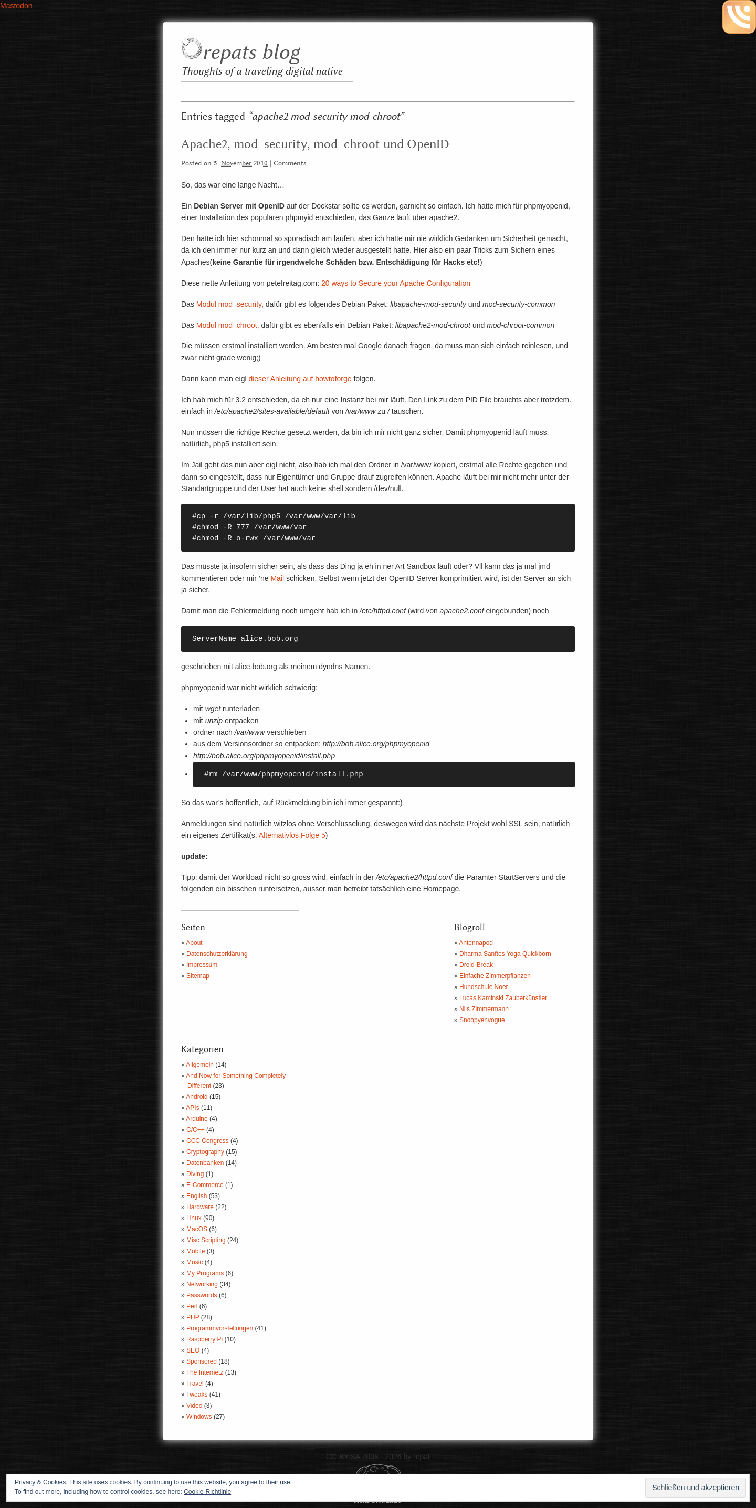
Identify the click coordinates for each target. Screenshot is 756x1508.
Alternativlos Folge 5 (292, 835)
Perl (191, 1306)
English (196, 1196)
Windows (199, 1416)
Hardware (200, 1207)
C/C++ (195, 1129)
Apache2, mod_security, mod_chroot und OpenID (315, 144)
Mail (277, 578)
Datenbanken (205, 1163)
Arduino (196, 1118)
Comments (290, 164)
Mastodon (16, 6)
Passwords (201, 1295)
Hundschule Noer (483, 987)
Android (196, 1096)
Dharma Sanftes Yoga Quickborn (505, 954)
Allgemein (200, 1064)
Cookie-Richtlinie (207, 1491)
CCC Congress (207, 1141)
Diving (195, 1174)
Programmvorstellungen (219, 1328)
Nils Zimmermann (484, 1009)
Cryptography (205, 1152)
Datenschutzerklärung (217, 954)
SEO (193, 1350)
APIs (192, 1107)
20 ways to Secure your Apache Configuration (395, 283)
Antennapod (476, 943)
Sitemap (197, 976)
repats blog (250, 53)
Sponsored (201, 1361)
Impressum (201, 965)
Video (194, 1405)
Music (194, 1262)
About (194, 943)
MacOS (196, 1229)
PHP (192, 1317)
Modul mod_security (228, 304)
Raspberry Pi (204, 1339)
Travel (195, 1383)
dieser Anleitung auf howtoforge (299, 379)
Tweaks (197, 1394)
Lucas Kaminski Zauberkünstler (503, 998)
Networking (202, 1284)
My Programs (205, 1273)
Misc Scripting (206, 1240)
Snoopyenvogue (482, 1020)
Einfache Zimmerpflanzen (495, 976)
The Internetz (205, 1372)
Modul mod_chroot (226, 325)
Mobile (195, 1251)
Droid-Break (476, 965)
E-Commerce (205, 1185)
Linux (194, 1218)
